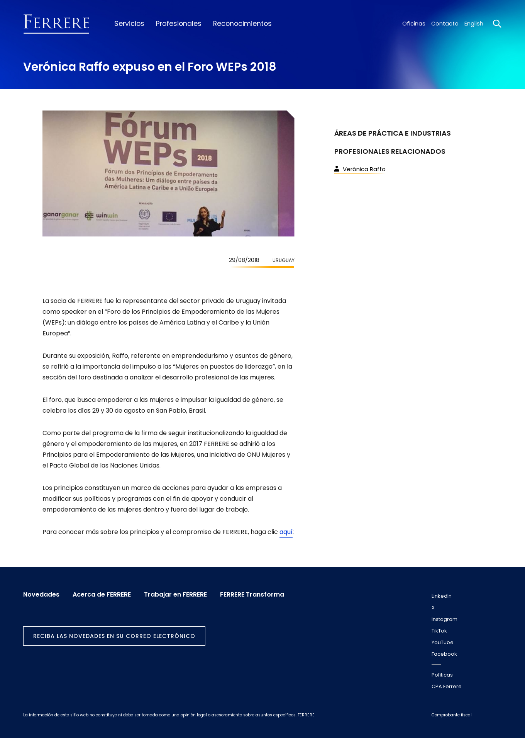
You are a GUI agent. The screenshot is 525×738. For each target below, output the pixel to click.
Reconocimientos (242, 23)
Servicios (129, 23)
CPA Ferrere (447, 686)
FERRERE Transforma (252, 594)
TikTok (439, 630)
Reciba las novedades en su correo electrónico (114, 636)
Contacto (445, 23)
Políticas (442, 674)
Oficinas (413, 23)
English (473, 23)
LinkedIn (442, 596)
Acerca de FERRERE (102, 594)
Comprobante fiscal (452, 715)
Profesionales (179, 23)
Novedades (41, 594)
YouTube (443, 642)
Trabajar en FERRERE (175, 594)
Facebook (444, 654)
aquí (286, 531)
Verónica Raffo (360, 169)
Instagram (444, 619)
